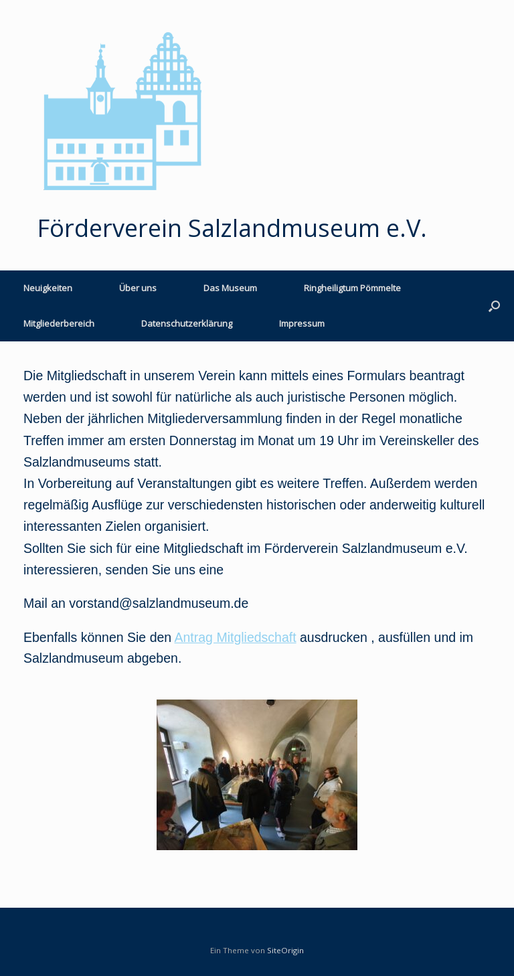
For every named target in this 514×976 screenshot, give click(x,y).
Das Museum (230, 288)
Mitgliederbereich (58, 323)
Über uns (138, 288)
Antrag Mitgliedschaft (235, 637)
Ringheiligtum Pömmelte (352, 288)
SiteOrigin (285, 950)
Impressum (302, 323)
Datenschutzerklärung (186, 323)
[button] (494, 305)
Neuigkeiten (47, 288)
